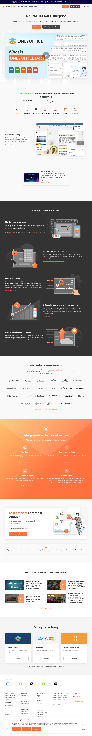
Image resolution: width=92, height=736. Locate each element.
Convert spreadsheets (10, 707)
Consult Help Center (10, 290)
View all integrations (51, 410)
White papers (40, 710)
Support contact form (42, 712)
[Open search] (82, 7)
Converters (8, 702)
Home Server (81, 550)
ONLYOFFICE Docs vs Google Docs (60, 695)
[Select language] (88, 7)
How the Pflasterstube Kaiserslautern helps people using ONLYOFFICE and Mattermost (35, 598)
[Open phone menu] (85, 7)
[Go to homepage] (3, 7)
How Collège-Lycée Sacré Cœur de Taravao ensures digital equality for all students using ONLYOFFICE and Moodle (77, 585)
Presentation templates (10, 699)
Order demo (40, 714)
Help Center (39, 705)
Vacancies (23, 715)
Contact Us (67, 462)
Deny (16, 729)
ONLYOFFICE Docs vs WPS (59, 701)
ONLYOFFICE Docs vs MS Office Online (61, 693)
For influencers (24, 713)
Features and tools (25, 701)
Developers (20, 6)
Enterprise (13, 6)
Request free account (25, 703)
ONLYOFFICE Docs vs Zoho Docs (60, 697)
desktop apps (11, 232)
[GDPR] (42, 696)
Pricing (25, 6)
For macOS (36, 684)
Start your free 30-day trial (18, 534)
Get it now (37, 27)
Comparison (56, 691)
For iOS (59, 684)
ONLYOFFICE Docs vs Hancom (59, 704)
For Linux (25, 684)
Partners (30, 6)
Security (39, 691)
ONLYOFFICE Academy (42, 707)
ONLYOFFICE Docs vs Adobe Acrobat (61, 703)
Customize (27, 729)
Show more (38, 410)
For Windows (13, 684)
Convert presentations (10, 709)
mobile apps (34, 232)
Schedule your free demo (51, 27)
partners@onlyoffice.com (78, 698)
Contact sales (46, 316)
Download (65, 6)
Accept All (36, 729)
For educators (24, 695)
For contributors (24, 709)
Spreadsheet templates (10, 697)
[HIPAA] (38, 696)
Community (39, 703)
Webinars (39, 708)
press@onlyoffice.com (78, 701)
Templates (8, 691)
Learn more (8, 144)
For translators (24, 711)
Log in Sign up (75, 6)
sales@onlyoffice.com (77, 694)
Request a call (76, 703)
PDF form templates (9, 693)
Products (7, 6)
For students (24, 693)
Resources (36, 6)
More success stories (46, 608)
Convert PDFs (8, 711)
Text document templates (10, 695)
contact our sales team (53, 550)
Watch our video (45, 183)
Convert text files (9, 705)
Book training (25, 485)
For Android (48, 684)
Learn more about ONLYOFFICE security (54, 261)
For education (25, 691)
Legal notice (39, 716)
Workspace (59, 370)
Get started (18, 658)
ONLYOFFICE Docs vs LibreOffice (60, 699)
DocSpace (51, 370)
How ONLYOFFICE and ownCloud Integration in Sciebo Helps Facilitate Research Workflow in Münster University (34, 585)
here (62, 666)
